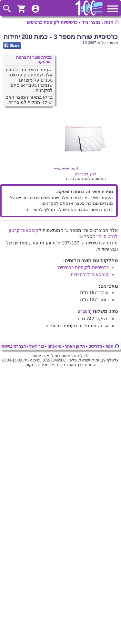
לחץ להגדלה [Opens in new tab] (85, 171)
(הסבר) (85, 311)
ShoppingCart (21, 9)
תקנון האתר (75, 346)
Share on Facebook (12, 45)
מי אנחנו (54, 346)
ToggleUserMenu (35, 9)
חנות (108, 22)
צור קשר (36, 346)
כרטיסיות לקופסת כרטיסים (52, 22)
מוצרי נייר (91, 22)
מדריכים (95, 346)
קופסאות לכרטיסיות (90, 274)
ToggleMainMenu (112, 9)
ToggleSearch (7, 9)
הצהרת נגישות (13, 346)
